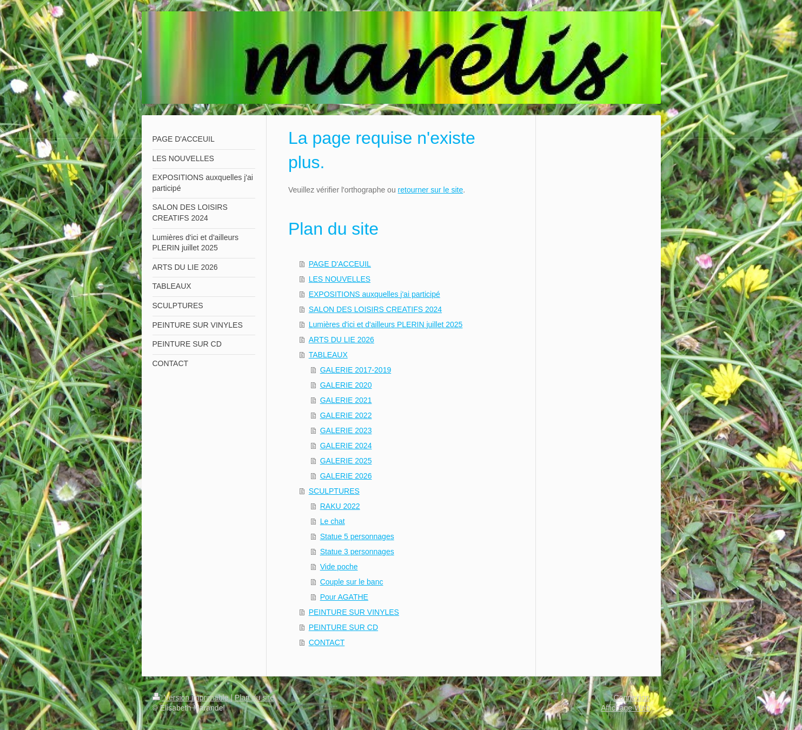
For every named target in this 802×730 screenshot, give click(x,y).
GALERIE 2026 (346, 476)
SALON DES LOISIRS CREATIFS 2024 (375, 309)
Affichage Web (625, 708)
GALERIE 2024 (346, 445)
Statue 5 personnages (357, 536)
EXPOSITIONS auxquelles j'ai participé (374, 294)
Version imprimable (192, 697)
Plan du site (254, 697)
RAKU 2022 (340, 506)
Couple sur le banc (351, 582)
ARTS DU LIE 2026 (341, 339)
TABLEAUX (328, 354)
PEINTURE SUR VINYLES (354, 612)
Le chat (332, 521)
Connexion (632, 697)
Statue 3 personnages (357, 551)
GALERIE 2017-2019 (356, 370)
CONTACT (327, 642)
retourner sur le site (430, 189)
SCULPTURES (334, 491)
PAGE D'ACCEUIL (340, 264)
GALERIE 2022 (346, 415)
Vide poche (339, 566)
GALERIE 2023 (346, 430)
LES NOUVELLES (339, 279)
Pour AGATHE (344, 597)
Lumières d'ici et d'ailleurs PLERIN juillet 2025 (386, 324)
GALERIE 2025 (346, 460)
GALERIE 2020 (346, 385)
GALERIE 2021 (346, 400)
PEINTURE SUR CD (343, 627)
